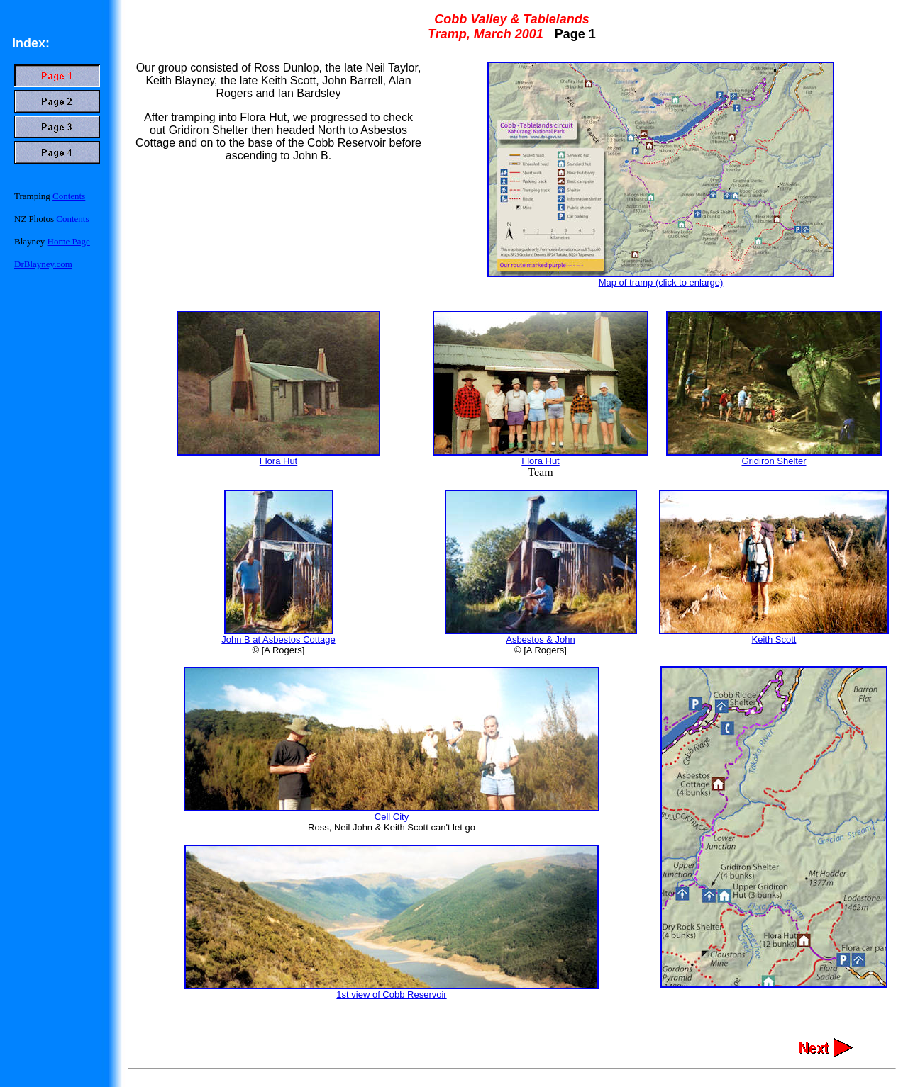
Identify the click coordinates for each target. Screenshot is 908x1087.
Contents (68, 196)
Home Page (69, 241)
